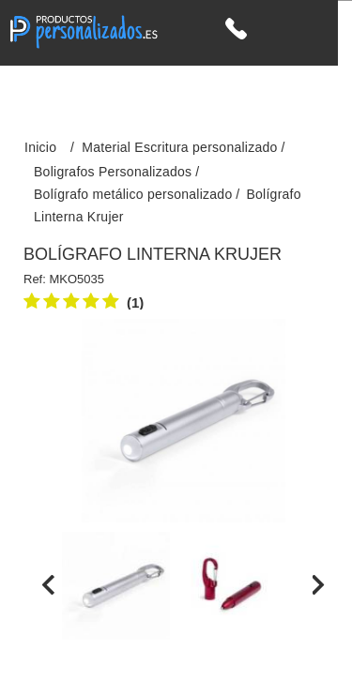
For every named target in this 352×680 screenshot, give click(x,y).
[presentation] (48, 585)
